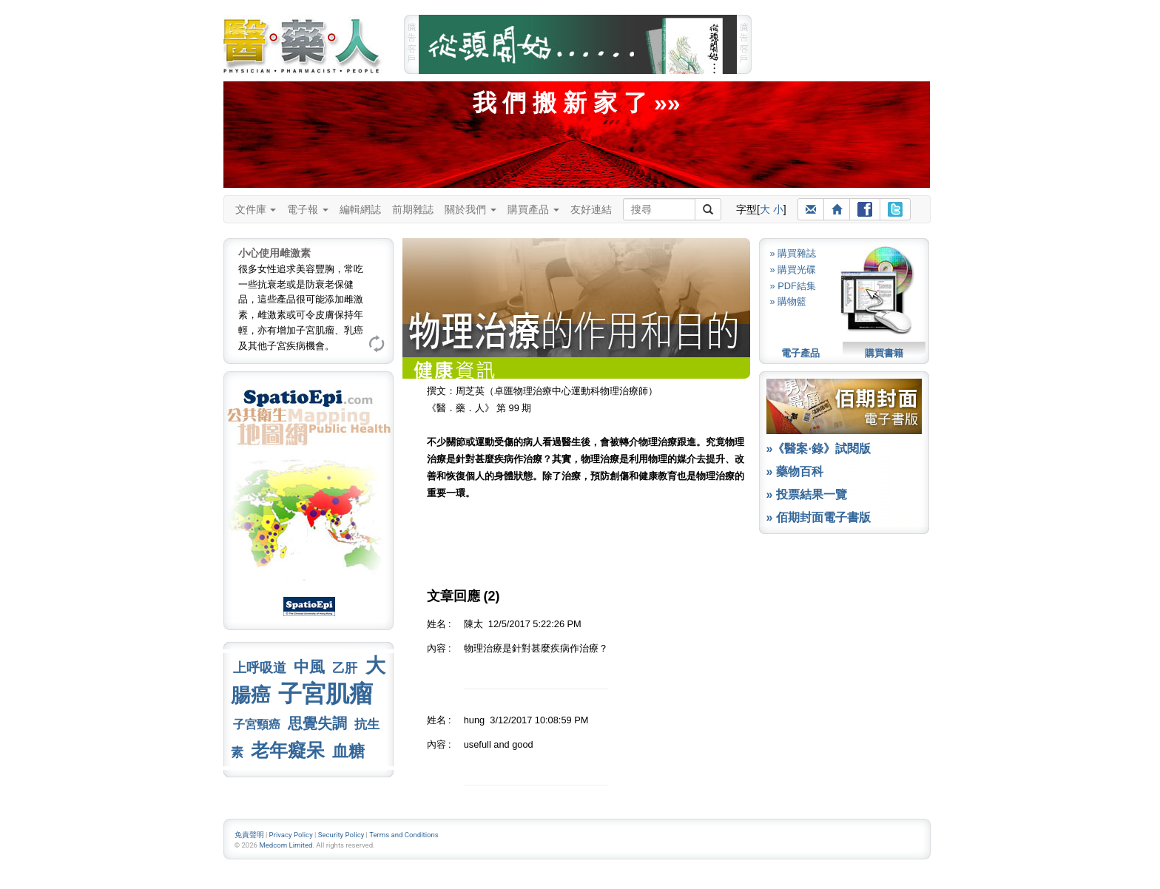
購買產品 (533, 209)
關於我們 (470, 209)
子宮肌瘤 (325, 693)
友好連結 (591, 209)
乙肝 (344, 667)
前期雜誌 (413, 209)
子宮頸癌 (256, 724)
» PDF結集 (793, 285)
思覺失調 (317, 723)
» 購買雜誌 (793, 253)
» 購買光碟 (793, 269)
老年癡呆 (288, 750)
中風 (309, 666)
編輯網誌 (360, 209)
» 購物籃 (788, 301)
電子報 (307, 209)
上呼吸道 (259, 667)
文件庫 (256, 209)
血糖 (348, 751)
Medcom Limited (285, 845)
